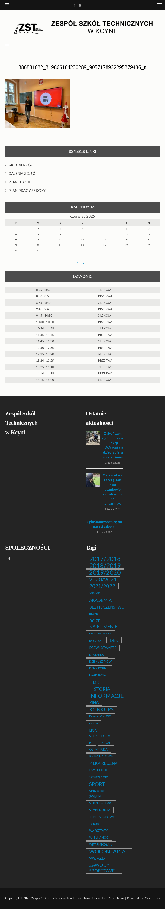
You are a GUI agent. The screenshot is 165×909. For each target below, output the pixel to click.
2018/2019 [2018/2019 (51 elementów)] (105, 566)
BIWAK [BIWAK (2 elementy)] (93, 614)
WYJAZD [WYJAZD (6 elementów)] (97, 858)
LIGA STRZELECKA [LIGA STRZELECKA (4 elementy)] (99, 733)
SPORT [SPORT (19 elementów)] (97, 784)
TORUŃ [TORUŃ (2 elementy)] (94, 824)
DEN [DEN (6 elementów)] (114, 640)
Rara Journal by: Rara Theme (104, 898)
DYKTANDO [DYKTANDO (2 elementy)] (97, 654)
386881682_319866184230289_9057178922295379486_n (82, 67)
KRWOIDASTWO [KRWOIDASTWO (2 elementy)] (100, 716)
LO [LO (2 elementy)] (91, 742)
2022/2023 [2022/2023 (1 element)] (94, 593)
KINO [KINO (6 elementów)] (94, 702)
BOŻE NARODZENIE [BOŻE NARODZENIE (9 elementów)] (103, 623)
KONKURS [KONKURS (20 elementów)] (101, 709)
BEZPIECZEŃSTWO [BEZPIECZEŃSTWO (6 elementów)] (106, 607)
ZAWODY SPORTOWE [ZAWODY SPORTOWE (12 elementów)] (102, 867)
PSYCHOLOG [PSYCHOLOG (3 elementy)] (98, 770)
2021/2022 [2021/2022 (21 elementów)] (102, 586)
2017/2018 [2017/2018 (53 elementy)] (105, 559)
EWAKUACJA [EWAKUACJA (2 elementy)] (97, 675)
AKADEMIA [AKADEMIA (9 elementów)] (100, 600)
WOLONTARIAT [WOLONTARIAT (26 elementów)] (108, 851)
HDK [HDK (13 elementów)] (94, 682)
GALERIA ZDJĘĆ (21, 173)
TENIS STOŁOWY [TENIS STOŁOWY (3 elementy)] (102, 817)
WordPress (152, 898)
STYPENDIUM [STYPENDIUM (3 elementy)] (99, 810)
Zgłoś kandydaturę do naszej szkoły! (104, 524)
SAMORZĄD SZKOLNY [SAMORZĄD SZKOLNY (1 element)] (101, 777)
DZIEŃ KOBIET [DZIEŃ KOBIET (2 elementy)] (98, 668)
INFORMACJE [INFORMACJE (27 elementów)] (106, 696)
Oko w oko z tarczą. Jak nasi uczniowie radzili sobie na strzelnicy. (112, 489)
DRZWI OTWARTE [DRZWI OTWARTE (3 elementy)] (102, 647)
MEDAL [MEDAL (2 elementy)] (105, 742)
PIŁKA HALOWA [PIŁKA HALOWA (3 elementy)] (101, 756)
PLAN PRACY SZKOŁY (27, 190)
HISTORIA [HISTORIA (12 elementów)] (99, 689)
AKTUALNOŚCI (21, 165)
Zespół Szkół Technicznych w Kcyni (56, 898)
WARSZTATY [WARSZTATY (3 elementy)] (98, 830)
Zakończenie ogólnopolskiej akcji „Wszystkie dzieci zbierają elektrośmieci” (114, 445)
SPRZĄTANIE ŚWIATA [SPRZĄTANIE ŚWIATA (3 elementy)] (98, 793)
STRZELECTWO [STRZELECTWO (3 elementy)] (101, 803)
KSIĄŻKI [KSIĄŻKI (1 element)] (93, 723)
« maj (81, 262)
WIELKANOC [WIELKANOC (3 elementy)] (98, 837)
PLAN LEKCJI (19, 182)
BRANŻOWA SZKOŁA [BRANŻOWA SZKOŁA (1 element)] (100, 633)
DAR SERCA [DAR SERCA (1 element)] (95, 640)
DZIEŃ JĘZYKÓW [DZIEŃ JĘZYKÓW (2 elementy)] (100, 661)
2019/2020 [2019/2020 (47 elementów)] (105, 572)
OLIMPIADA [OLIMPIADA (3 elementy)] (98, 749)
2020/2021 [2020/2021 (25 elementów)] (103, 579)
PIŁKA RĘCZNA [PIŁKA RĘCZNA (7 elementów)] (103, 763)
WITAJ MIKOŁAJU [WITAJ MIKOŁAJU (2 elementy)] (101, 844)
